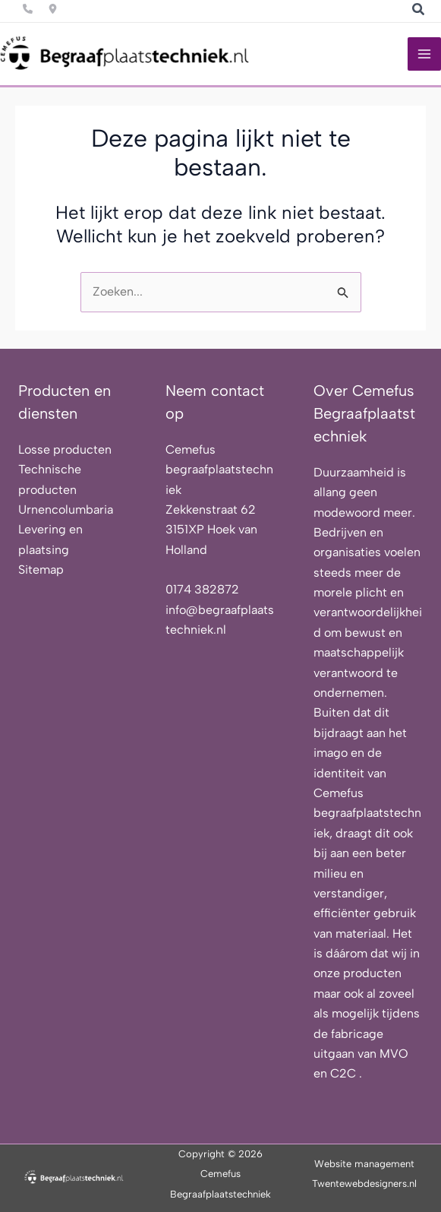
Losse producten (65, 449)
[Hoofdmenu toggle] (424, 54)
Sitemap (41, 569)
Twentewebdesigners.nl (364, 1183)
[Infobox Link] (28, 7)
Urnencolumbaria (65, 509)
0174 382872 (202, 589)
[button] (419, 11)
